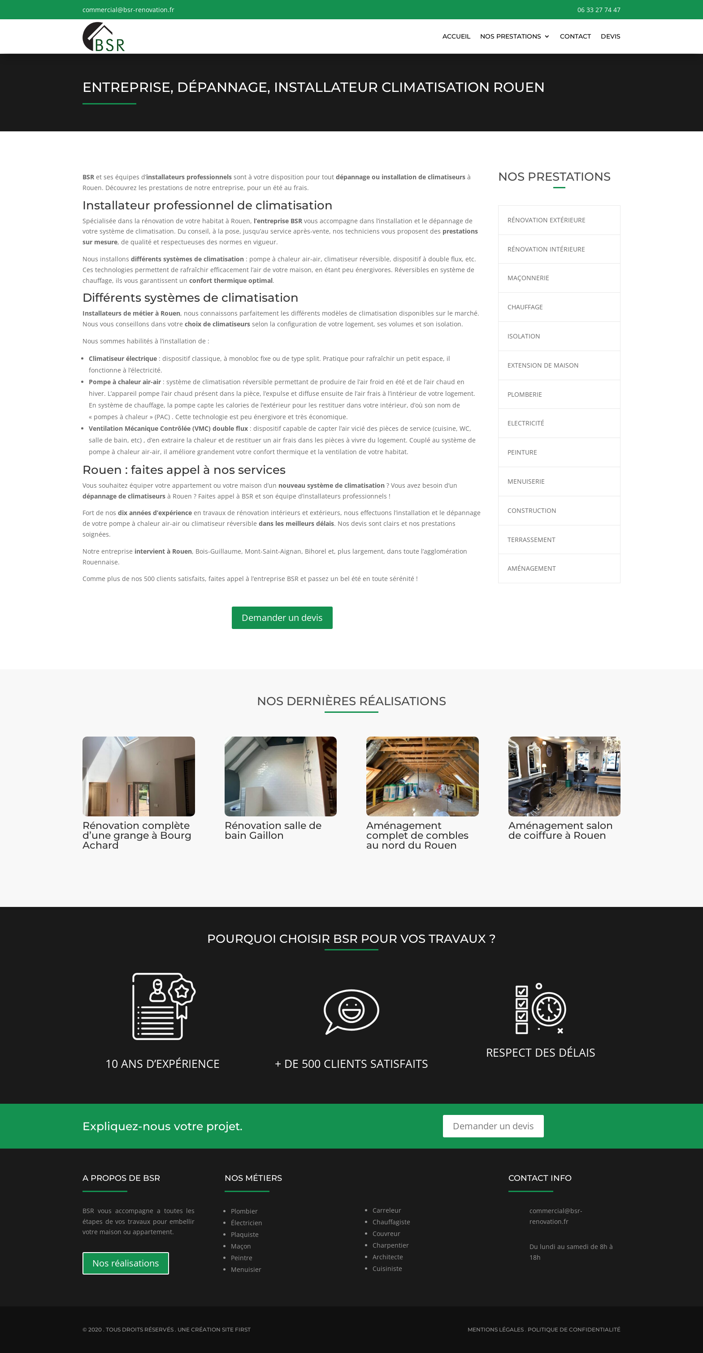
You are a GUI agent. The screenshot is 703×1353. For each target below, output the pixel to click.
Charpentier (391, 1245)
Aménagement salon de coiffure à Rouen (560, 830)
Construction (532, 510)
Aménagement (532, 568)
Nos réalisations (125, 1263)
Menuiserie (526, 481)
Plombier (244, 1211)
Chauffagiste (391, 1222)
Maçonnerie (528, 277)
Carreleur (387, 1210)
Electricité (526, 423)
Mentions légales (496, 1329)
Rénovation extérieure (547, 220)
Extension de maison (543, 365)
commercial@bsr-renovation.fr (128, 9)
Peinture (522, 452)
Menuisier (246, 1269)
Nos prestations (510, 36)
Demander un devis (282, 617)
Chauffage (525, 307)
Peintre (241, 1257)
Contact (575, 36)
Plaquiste (245, 1234)
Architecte (388, 1257)
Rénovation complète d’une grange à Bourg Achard (136, 835)
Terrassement (531, 539)
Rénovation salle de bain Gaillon (273, 830)
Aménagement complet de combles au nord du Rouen (417, 835)
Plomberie (525, 394)
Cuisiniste (387, 1268)
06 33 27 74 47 (599, 9)
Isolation (524, 336)
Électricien (246, 1223)
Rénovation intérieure (546, 249)
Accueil (456, 36)
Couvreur (386, 1233)
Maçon (241, 1246)
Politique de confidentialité (574, 1329)
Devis (611, 36)
